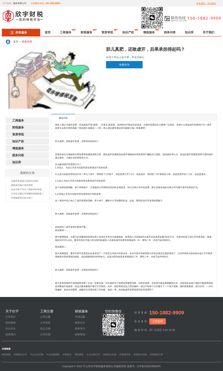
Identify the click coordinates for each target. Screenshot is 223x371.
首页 (48, 32)
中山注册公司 (93, 354)
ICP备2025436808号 (149, 366)
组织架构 (10, 322)
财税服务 (86, 32)
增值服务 (149, 32)
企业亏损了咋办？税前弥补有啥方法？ (27, 189)
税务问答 (170, 32)
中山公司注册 (36, 354)
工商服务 (65, 32)
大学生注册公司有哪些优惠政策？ (27, 193)
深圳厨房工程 (156, 354)
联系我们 (10, 334)
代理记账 (80, 316)
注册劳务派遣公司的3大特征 (25, 181)
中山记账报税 (53, 354)
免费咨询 (124, 64)
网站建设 (79, 354)
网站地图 (6, 354)
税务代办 (80, 322)
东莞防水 (67, 354)
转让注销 (45, 328)
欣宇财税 (7, 3)
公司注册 (45, 316)
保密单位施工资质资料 (22, 185)
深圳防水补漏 (109, 354)
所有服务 (18, 32)
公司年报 (45, 334)
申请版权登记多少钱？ (22, 198)
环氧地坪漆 (124, 354)
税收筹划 (80, 334)
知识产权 (128, 32)
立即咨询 (157, 321)
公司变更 (45, 322)
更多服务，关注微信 (206, 3)
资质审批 (107, 32)
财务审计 (80, 328)
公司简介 (10, 316)
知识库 (189, 32)
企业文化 (10, 328)
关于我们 (208, 32)
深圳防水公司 (20, 354)
